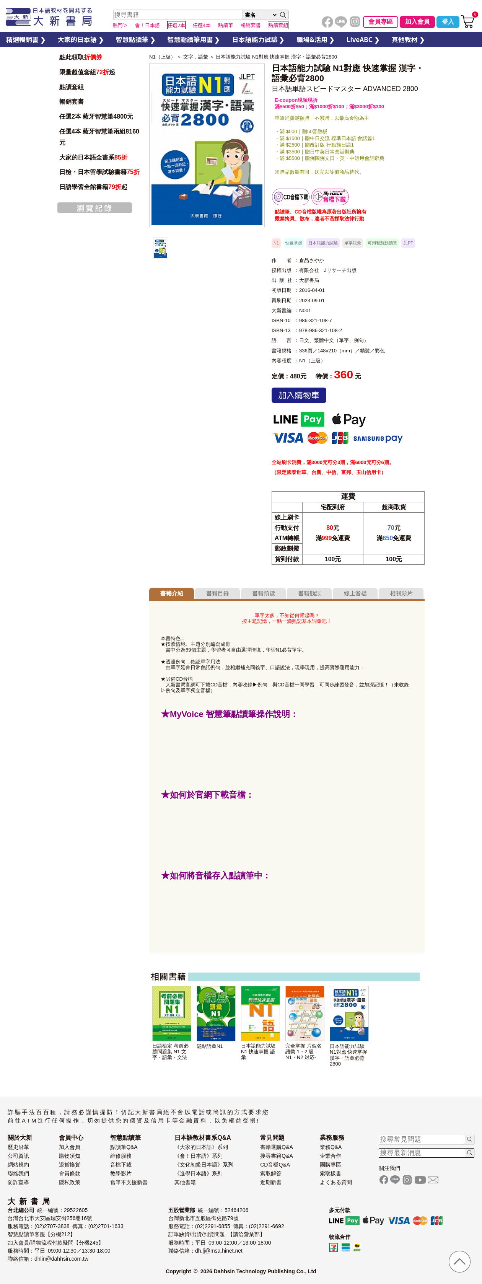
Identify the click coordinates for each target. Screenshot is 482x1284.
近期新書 (271, 1182)
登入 (448, 21)
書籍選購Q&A (276, 1147)
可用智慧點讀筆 (382, 243)
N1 (276, 243)
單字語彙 (352, 243)
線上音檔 (355, 593)
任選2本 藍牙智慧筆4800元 (96, 116)
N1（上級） (162, 57)
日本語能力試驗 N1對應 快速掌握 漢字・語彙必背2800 (276, 57)
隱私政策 (69, 1182)
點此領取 (80, 57)
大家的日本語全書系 (93, 157)
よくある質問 (336, 1182)
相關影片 (401, 593)
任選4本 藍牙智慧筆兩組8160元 (99, 137)
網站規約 (18, 1165)
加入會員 (417, 21)
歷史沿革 (18, 1147)
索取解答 (271, 1173)
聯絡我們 (18, 1173)
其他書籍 (185, 1182)
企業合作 (330, 1156)
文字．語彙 (195, 57)
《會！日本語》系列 (198, 1156)
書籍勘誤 (309, 593)
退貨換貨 (69, 1165)
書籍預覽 (263, 593)
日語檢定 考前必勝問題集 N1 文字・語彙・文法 (170, 1051)
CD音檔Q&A (275, 1165)
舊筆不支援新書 (129, 1182)
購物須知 (69, 1156)
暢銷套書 (71, 101)
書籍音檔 (291, 196)
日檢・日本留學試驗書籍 (99, 172)
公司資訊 (18, 1156)
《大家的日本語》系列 (201, 1147)
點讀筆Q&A (124, 1147)
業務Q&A (331, 1147)
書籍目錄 (217, 593)
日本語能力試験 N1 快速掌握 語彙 (258, 1051)
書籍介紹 (171, 593)
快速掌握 (293, 243)
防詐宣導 (18, 1182)
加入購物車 (299, 395)
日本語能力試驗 (323, 243)
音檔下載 (121, 1165)
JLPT (408, 243)
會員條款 (69, 1173)
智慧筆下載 (330, 196)
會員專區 (380, 21)
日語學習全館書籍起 (93, 187)
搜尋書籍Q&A (276, 1156)
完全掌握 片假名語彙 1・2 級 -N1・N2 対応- (303, 1051)
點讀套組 (71, 87)
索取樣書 (330, 1173)
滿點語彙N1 (210, 1046)
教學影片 (121, 1173)
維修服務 (121, 1156)
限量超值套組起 (87, 72)
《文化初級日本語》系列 (203, 1165)
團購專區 (330, 1165)
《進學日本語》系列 (198, 1173)
